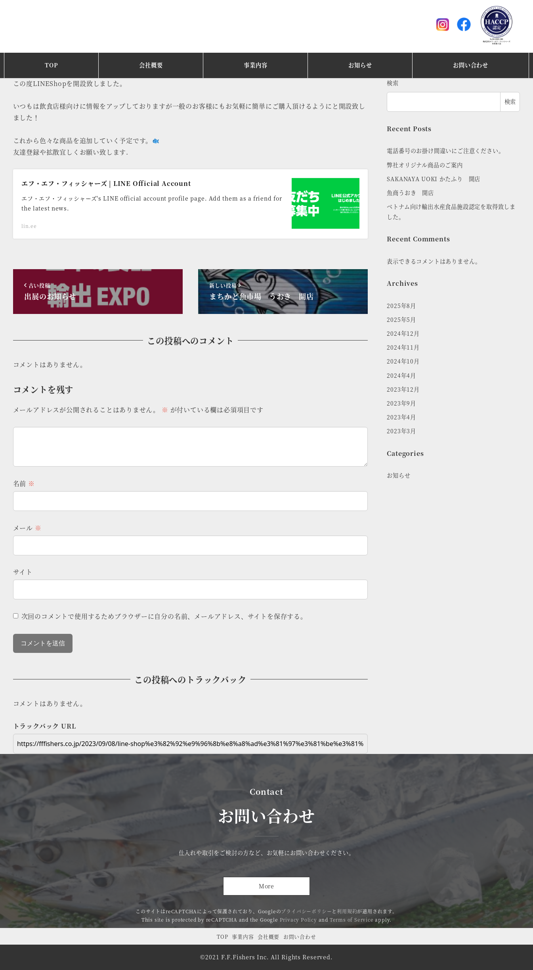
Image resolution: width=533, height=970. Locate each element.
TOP (222, 936)
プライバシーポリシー (306, 911)
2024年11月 (403, 347)
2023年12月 (403, 389)
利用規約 (347, 911)
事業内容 (243, 936)
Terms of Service (352, 919)
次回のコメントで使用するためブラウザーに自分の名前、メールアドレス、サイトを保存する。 (164, 616)
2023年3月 (401, 431)
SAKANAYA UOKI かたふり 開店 (433, 179)
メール (27, 527)
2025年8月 (401, 306)
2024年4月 (401, 375)
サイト (22, 571)
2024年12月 (403, 333)
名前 (24, 483)
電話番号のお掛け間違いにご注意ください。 (445, 151)
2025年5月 (401, 319)
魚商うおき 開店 (410, 193)
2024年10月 (403, 361)
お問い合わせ (299, 936)
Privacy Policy (298, 919)
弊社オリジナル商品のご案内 (424, 165)
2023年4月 (401, 417)
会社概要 (268, 936)
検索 (393, 83)
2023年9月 (401, 403)
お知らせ (398, 475)
